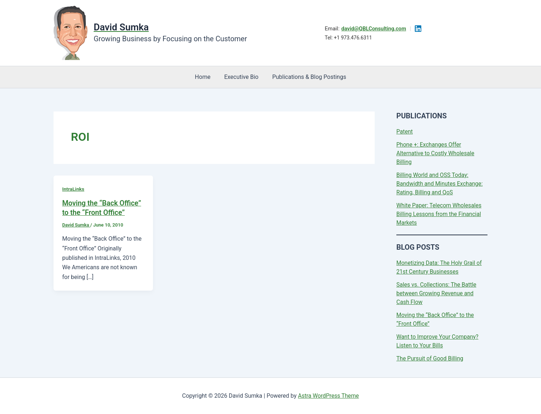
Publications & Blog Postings (307, 76)
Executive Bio (241, 76)
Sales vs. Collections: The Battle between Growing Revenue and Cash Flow (437, 293)
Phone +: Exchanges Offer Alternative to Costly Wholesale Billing (436, 153)
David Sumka (121, 27)
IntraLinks (73, 189)
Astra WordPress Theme (328, 395)
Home (205, 76)
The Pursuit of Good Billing (430, 358)
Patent (404, 131)
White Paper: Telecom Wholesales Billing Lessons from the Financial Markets (440, 214)
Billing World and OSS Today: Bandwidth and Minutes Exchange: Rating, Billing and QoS (440, 184)
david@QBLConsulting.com (373, 28)
